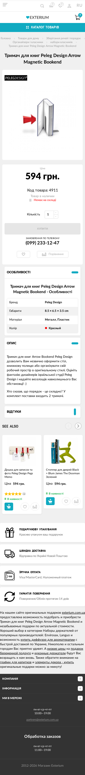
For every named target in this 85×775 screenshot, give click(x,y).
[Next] (78, 426)
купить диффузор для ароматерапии (48, 639)
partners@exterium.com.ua (42, 719)
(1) (24, 493)
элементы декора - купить (54, 662)
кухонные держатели (50, 653)
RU (79, 6)
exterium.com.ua (73, 612)
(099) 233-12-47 (42, 243)
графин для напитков (16, 662)
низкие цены (56, 648)
